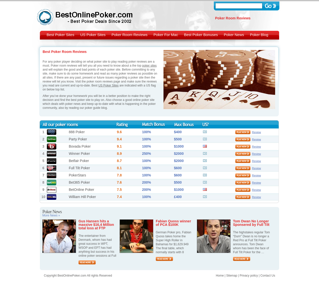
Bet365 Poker (79, 182)
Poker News (234, 35)
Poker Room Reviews (130, 35)
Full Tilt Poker (79, 168)
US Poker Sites (93, 35)
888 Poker (77, 132)
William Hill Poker (82, 197)
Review (256, 132)
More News (51, 215)
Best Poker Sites (60, 35)
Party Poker (78, 139)
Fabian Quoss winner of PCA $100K (173, 222)
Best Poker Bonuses (201, 35)
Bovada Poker (80, 146)
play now (242, 132)
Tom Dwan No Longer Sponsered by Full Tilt (251, 222)
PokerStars (77, 175)
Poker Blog (259, 35)
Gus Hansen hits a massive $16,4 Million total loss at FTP (96, 224)
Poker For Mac (166, 35)
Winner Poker (79, 154)
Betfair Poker (79, 161)
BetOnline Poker (81, 190)
